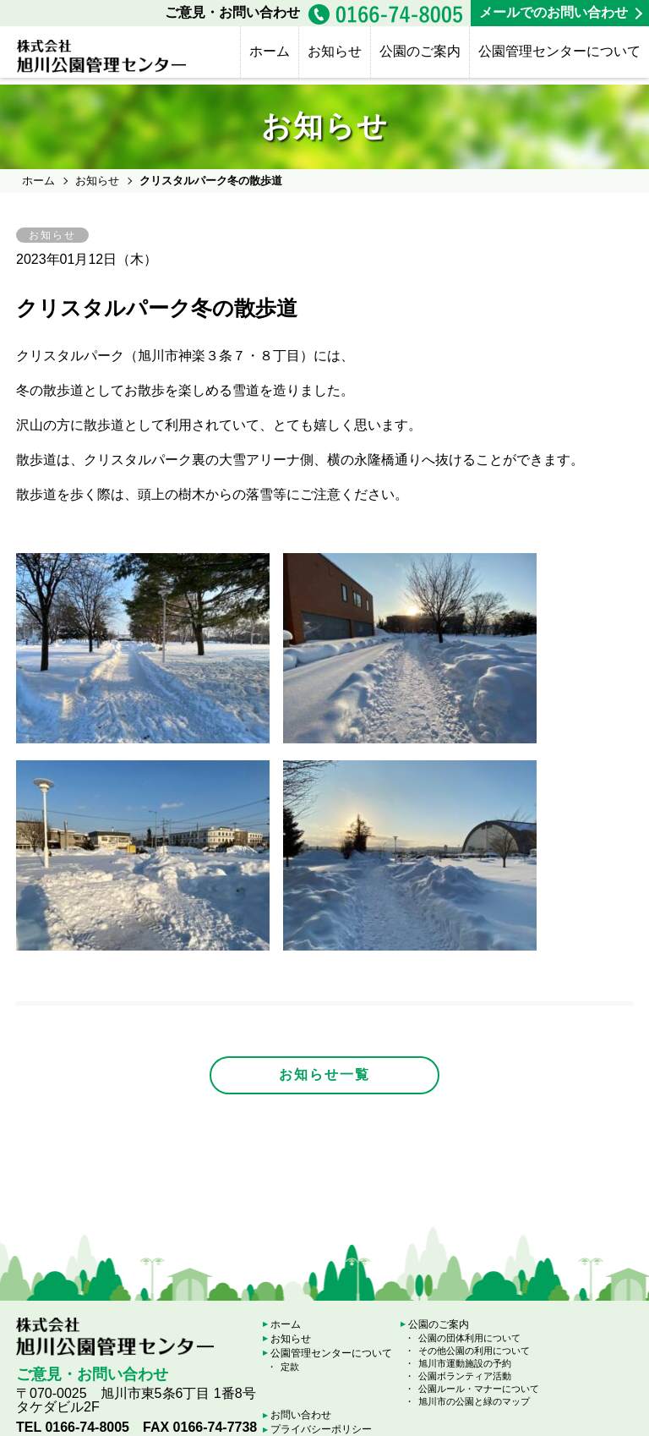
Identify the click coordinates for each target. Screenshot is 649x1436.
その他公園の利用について (474, 1351)
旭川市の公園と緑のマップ (474, 1401)
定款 (290, 1367)
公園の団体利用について (469, 1338)
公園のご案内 (420, 51)
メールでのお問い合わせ (553, 12)
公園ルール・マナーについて (478, 1389)
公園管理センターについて (559, 51)
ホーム (269, 51)
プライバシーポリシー (321, 1429)
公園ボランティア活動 (464, 1376)
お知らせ (335, 51)
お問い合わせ (300, 1415)
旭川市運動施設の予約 (464, 1363)
